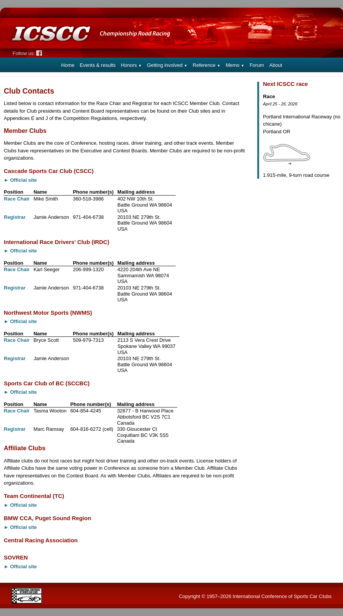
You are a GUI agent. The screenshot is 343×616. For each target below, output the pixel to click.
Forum (257, 65)
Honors (131, 65)
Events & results (97, 65)
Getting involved (167, 65)
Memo (235, 65)
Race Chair (17, 199)
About (275, 65)
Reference (207, 65)
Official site (23, 180)
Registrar (15, 217)
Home (68, 65)
